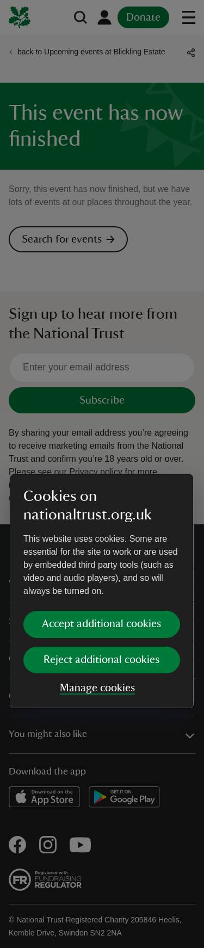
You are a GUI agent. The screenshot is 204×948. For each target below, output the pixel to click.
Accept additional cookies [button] (101, 506)
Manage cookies (97, 570)
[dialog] (101, 473)
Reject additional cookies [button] (101, 542)
